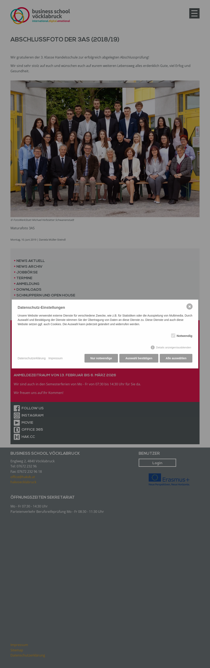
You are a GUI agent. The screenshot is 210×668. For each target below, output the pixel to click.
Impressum (55, 358)
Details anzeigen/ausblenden (173, 347)
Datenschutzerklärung (32, 358)
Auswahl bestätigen (138, 358)
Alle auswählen (176, 358)
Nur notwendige (101, 358)
